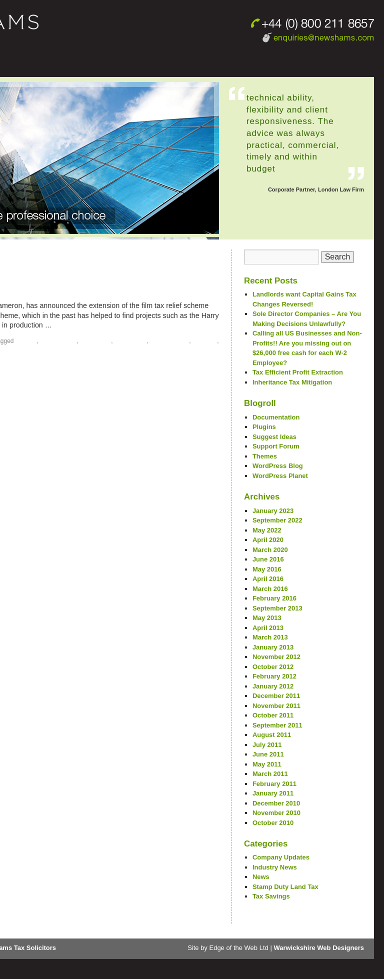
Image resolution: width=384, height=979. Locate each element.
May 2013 (267, 618)
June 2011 (268, 754)
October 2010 (273, 822)
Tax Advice (95, 341)
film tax (26, 341)
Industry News (274, 867)
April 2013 (268, 628)
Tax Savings (271, 896)
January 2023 (273, 510)
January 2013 (273, 647)
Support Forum (276, 446)
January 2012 (273, 686)
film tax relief (58, 341)
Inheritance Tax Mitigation (292, 382)
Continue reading (88, 325)
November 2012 (276, 656)
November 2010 (276, 812)
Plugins (264, 426)
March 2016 (270, 588)
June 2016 (268, 559)
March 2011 (270, 774)
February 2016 (274, 598)
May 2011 (267, 764)
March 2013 (270, 637)
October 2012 (273, 666)
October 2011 (273, 715)
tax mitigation (169, 341)
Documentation (276, 417)
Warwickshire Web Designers (319, 948)
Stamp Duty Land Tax (285, 886)
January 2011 (273, 793)
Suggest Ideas (274, 436)
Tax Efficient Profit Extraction (297, 372)
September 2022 (277, 520)
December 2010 (276, 803)
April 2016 (268, 578)
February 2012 (274, 676)
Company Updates (281, 857)
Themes (264, 456)
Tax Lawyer (130, 341)
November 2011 (276, 706)
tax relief (204, 341)
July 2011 (267, 744)
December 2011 (276, 696)
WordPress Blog (277, 466)
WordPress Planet (280, 476)
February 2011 (274, 784)
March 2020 (270, 550)
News (261, 876)
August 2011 (271, 734)
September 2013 (277, 608)
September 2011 (277, 725)
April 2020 (268, 540)
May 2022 (267, 530)
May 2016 (267, 569)
